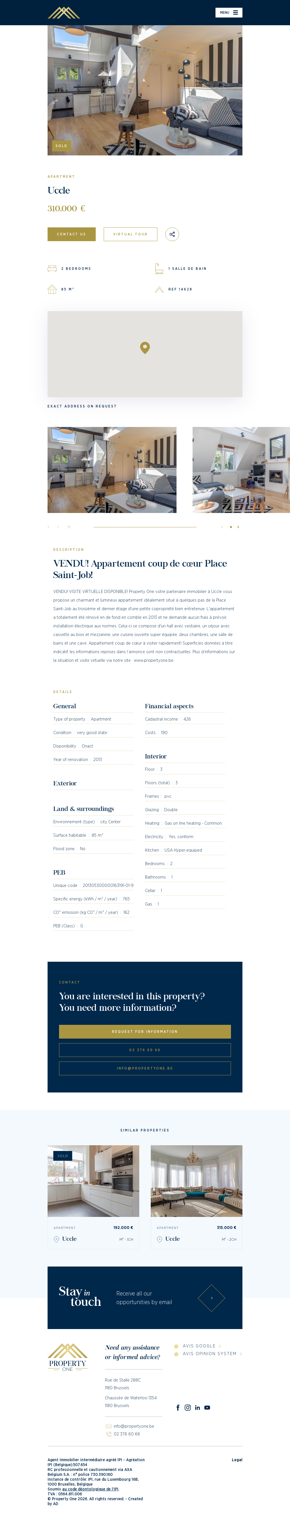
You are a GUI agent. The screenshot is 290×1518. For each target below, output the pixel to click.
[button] (236, 527)
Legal (237, 1460)
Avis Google (199, 1346)
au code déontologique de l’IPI (90, 1489)
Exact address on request (82, 406)
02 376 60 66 (145, 1050)
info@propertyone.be (145, 1068)
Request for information (145, 1031)
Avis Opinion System (210, 1354)
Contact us (71, 234)
